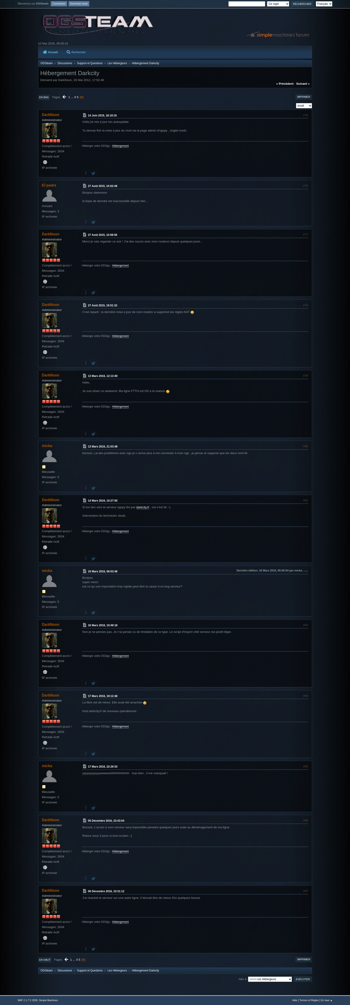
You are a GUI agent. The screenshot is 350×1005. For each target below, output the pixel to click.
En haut (45, 959)
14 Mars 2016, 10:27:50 (102, 500)
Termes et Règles (309, 1000)
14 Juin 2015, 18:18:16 (102, 115)
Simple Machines (48, 1000)
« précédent (285, 83)
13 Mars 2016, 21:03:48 (102, 446)
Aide (294, 1000)
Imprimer (303, 96)
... (72, 97)
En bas (44, 97)
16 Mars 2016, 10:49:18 (102, 625)
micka (47, 446)
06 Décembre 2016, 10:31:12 (106, 891)
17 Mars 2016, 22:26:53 (102, 766)
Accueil (50, 52)
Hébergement (120, 145)
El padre (49, 185)
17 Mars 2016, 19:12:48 (102, 695)
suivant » (303, 83)
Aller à (242, 979)
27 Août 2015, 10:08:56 (102, 235)
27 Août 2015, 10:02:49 (102, 186)
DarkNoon (50, 115)
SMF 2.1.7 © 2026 (28, 1000)
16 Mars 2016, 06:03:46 (102, 571)
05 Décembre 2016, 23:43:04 (106, 820)
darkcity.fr (142, 507)
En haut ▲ (327, 1000)
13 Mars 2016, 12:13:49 (102, 376)
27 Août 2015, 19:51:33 (102, 305)
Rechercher (76, 52)
